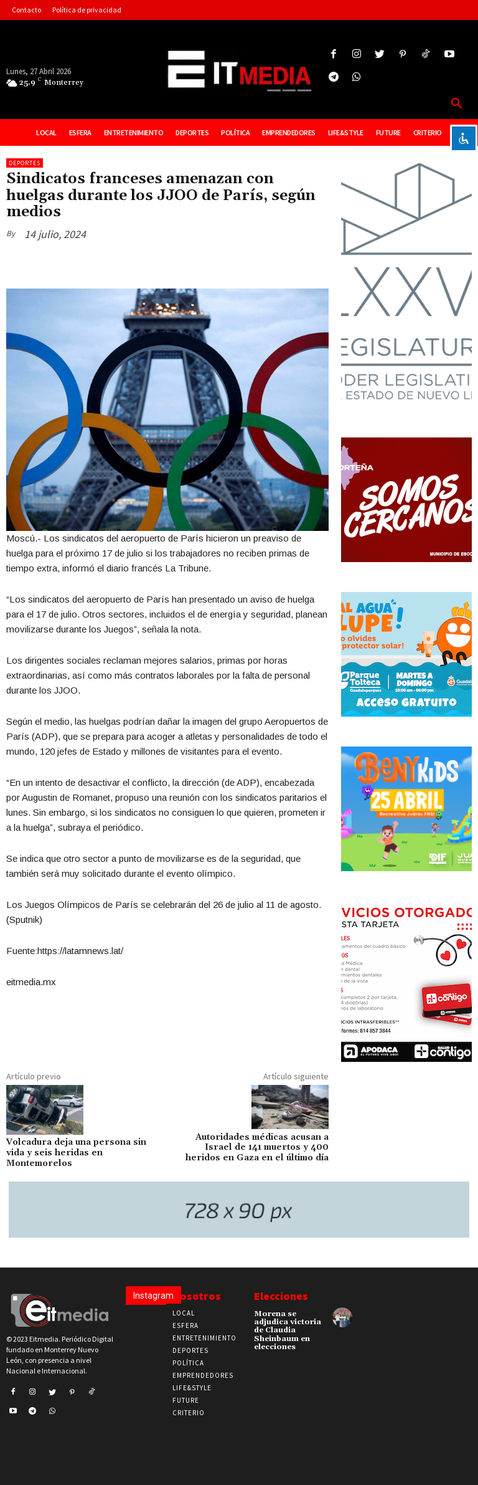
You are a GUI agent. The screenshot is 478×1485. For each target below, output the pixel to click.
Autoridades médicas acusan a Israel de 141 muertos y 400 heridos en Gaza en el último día (257, 1148)
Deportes (24, 163)
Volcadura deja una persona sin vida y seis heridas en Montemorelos (76, 1153)
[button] (457, 104)
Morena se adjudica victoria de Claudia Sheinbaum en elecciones (287, 1330)
